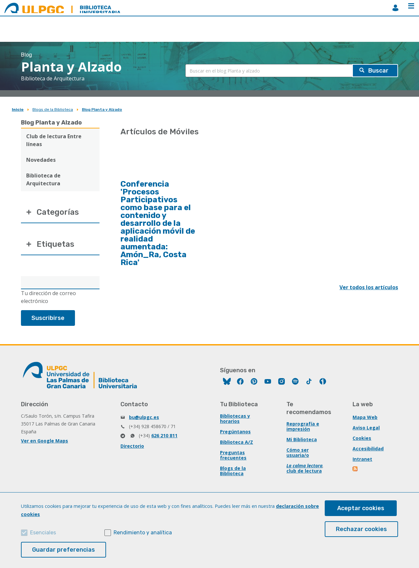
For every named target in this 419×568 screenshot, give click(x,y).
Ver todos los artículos (368, 287)
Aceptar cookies (360, 508)
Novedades (41, 159)
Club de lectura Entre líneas (54, 140)
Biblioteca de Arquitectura (43, 179)
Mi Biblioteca (301, 439)
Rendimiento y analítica (143, 532)
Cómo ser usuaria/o (297, 452)
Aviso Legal (366, 428)
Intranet (362, 459)
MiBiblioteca (395, 8)
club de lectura (304, 471)
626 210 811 (164, 435)
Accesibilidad (368, 448)
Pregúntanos (235, 431)
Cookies (362, 438)
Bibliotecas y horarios (235, 418)
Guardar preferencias (63, 549)
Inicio (18, 109)
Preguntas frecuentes (233, 455)
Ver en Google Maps (44, 441)
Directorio (132, 446)
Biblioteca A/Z (236, 442)
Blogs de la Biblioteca (52, 109)
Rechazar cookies (361, 529)
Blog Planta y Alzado (102, 109)
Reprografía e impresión (302, 426)
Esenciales (43, 532)
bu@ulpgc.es (144, 417)
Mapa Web (365, 417)
